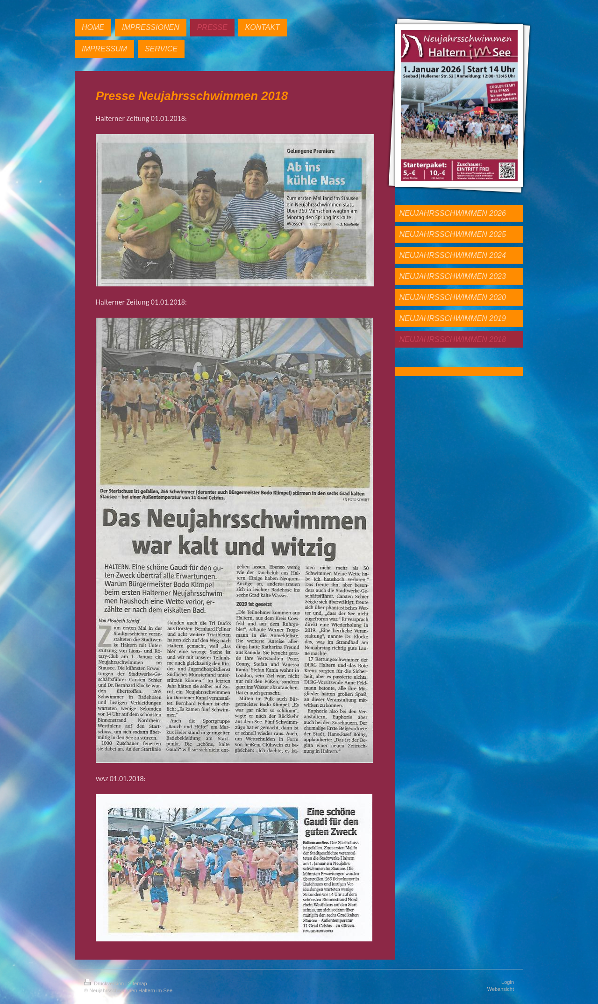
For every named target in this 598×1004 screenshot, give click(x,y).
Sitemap (137, 983)
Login (507, 982)
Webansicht (500, 989)
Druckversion (104, 983)
